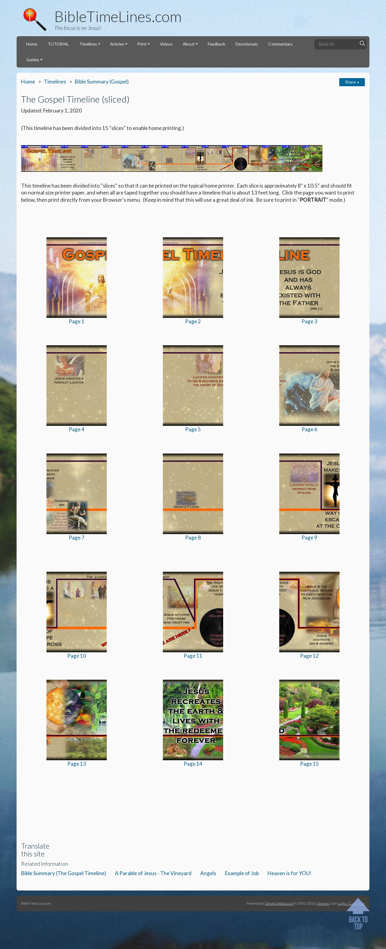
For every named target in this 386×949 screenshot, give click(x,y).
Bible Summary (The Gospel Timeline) (63, 873)
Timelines (88, 43)
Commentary (280, 43)
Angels (208, 873)
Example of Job (242, 873)
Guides (32, 59)
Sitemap (323, 903)
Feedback (216, 43)
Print (142, 43)
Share (352, 81)
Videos (166, 43)
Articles (117, 43)
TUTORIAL (58, 43)
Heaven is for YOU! (289, 873)
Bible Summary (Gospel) (102, 81)
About (189, 43)
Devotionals (247, 43)
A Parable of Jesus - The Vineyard (153, 873)
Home (31, 43)
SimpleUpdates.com (279, 903)
